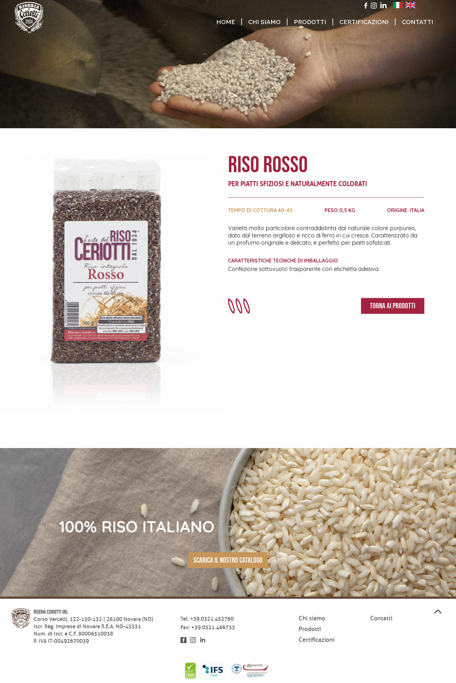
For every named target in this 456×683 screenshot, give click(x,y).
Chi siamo (264, 21)
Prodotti (310, 21)
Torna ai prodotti (392, 306)
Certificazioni (364, 21)
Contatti (417, 21)
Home (225, 21)
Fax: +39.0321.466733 (207, 627)
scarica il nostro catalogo (228, 560)
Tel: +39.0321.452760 (207, 619)
